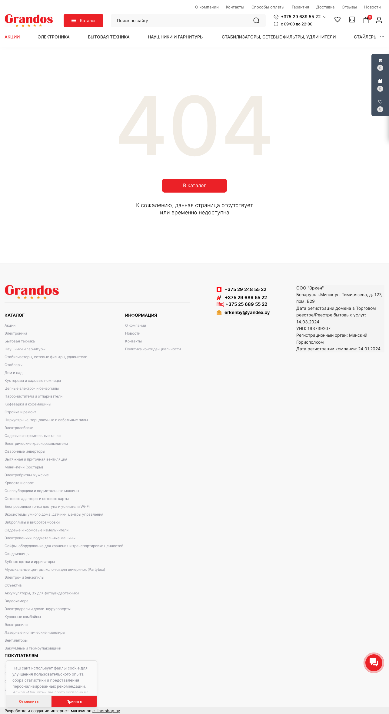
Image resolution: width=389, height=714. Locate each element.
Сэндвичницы (17, 553)
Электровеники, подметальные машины (40, 538)
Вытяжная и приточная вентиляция (36, 459)
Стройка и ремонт (20, 412)
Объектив (13, 585)
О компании (135, 325)
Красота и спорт (19, 483)
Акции (12, 36)
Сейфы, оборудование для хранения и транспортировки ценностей (64, 546)
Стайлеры (365, 36)
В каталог (194, 185)
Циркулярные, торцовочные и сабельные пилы (46, 420)
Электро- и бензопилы (24, 577)
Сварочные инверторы (25, 451)
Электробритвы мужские (27, 475)
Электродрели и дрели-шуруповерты (38, 609)
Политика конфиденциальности (153, 349)
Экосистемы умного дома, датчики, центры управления (54, 514)
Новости (132, 333)
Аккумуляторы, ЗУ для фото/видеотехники (42, 593)
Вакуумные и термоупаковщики (33, 648)
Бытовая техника (109, 36)
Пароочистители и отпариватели (33, 396)
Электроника (54, 36)
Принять (74, 701)
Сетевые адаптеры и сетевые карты (37, 498)
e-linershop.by (106, 710)
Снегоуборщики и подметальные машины (42, 490)
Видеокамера (16, 601)
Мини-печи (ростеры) (24, 467)
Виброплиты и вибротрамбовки (32, 522)
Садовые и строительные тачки (33, 435)
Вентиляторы (16, 640)
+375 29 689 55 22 (242, 297)
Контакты (133, 341)
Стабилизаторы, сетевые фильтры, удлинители (279, 36)
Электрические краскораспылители (36, 443)
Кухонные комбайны (23, 616)
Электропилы (16, 624)
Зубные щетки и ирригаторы (30, 561)
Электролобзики (19, 427)
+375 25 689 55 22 (242, 304)
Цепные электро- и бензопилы (32, 388)
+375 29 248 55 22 (245, 289)
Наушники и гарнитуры (176, 36)
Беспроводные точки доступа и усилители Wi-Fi (47, 506)
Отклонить (28, 701)
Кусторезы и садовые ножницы (33, 380)
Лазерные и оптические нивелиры (35, 632)
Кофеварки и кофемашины (28, 404)
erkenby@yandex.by (247, 312)
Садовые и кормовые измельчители (36, 530)
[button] (300, 16)
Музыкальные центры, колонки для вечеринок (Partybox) (55, 569)
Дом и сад (13, 372)
